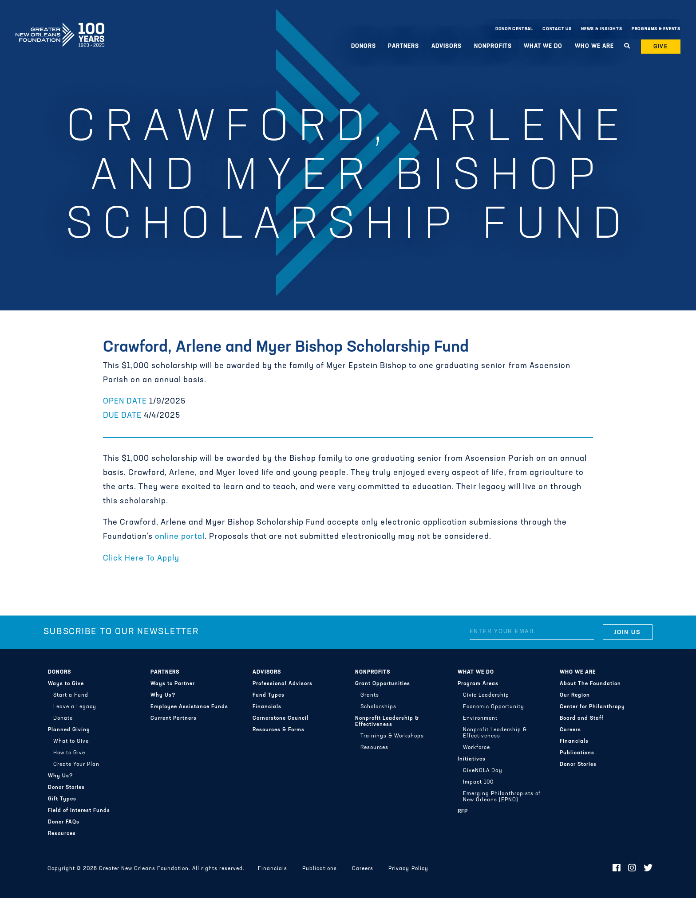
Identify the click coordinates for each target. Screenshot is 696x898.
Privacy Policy (408, 868)
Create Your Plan (76, 764)
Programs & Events (656, 29)
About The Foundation (590, 683)
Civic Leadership (486, 695)
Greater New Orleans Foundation (60, 27)
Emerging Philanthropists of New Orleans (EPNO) (502, 797)
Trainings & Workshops (392, 736)
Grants (369, 695)
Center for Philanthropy (592, 707)
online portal (180, 537)
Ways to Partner (172, 683)
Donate (63, 718)
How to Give (69, 753)
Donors (363, 46)
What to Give (71, 741)
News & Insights (601, 29)
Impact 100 (478, 782)
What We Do (543, 46)
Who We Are (594, 46)
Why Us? (60, 776)
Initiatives (472, 759)
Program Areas (478, 683)
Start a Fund (70, 695)
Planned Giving (69, 730)
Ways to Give (66, 683)
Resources (62, 833)
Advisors (446, 46)
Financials (267, 707)
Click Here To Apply (141, 558)
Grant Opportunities (382, 683)
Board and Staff (582, 718)
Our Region (575, 695)
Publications (577, 753)
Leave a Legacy (74, 707)
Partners (403, 46)
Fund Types (269, 695)
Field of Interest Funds (79, 810)
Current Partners (173, 718)
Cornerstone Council (280, 718)
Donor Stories (66, 787)
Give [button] (660, 47)
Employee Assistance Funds (189, 707)
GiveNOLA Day (482, 770)
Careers (570, 730)
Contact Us (557, 29)
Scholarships (378, 707)
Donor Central (514, 29)
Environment (480, 718)
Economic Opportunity (493, 707)
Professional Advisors (282, 683)
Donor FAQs (63, 822)
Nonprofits (493, 46)
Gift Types (62, 799)
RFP (463, 811)
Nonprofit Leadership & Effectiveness (387, 721)
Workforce (476, 747)
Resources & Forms (278, 730)
